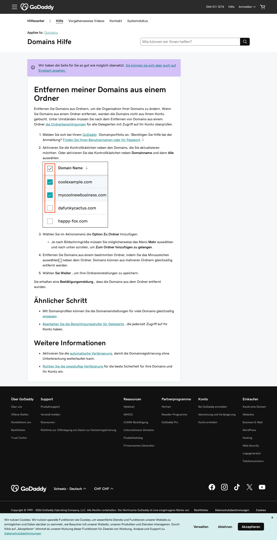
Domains (51, 32)
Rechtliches (18, 430)
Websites (248, 414)
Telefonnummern (253, 461)
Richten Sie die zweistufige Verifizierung (73, 366)
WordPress (249, 430)
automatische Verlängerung (91, 353)
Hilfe (59, 20)
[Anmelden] (247, 7)
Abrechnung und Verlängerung (216, 414)
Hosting (247, 437)
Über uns (16, 406)
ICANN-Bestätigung (136, 422)
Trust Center (19, 437)
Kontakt (116, 20)
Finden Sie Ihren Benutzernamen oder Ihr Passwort (101, 139)
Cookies (261, 510)
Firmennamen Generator (139, 445)
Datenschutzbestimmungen (232, 510)
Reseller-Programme (174, 414)
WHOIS (128, 414)
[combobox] (190, 42)
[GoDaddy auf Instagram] (224, 489)
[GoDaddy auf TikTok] (237, 489)
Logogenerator (252, 453)
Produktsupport (50, 406)
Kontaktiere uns (21, 422)
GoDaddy (89, 134)
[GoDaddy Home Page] (29, 488)
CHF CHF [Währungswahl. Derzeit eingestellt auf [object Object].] (104, 488)
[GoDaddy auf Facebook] (212, 489)
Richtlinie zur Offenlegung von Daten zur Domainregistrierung (78, 430)
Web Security (251, 445)
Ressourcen (48, 422)
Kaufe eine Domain (254, 406)
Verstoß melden (50, 414)
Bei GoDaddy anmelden (212, 406)
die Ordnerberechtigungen (66, 124)
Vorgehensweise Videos (86, 20)
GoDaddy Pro (170, 422)
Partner (166, 406)
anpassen (50, 316)
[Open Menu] (12, 7)
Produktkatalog (133, 437)
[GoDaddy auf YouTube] (262, 489)
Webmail (129, 406)
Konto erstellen (207, 422)
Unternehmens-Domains (139, 430)
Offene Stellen (20, 414)
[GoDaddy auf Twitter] (249, 489)
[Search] (245, 42)
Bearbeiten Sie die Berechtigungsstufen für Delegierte (83, 324)
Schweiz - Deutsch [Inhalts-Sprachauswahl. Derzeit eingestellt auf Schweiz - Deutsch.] (70, 488)
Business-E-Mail (253, 422)
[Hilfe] (231, 7)
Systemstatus (137, 20)
